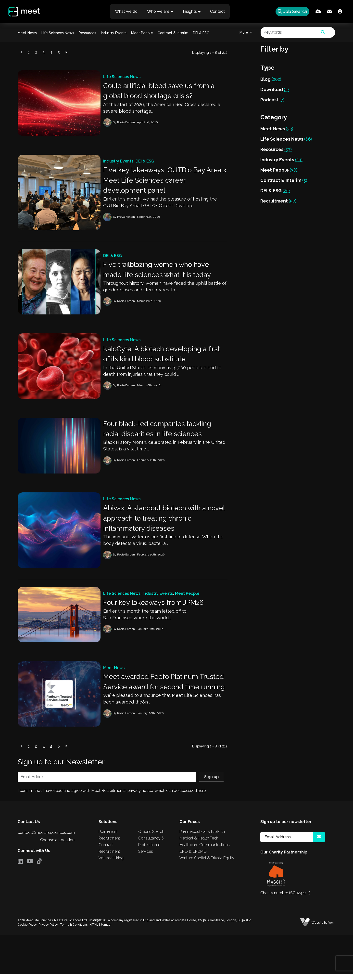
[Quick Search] (291, 11)
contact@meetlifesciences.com (46, 871)
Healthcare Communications (204, 884)
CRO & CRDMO (193, 891)
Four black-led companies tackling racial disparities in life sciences (165, 444)
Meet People (142, 33)
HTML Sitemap (99, 964)
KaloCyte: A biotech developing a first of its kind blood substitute (163, 366)
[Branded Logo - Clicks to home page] (23, 11)
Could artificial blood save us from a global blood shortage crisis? (164, 92)
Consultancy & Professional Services (151, 884)
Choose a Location (57, 879)
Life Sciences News (57, 33)
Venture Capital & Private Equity (206, 897)
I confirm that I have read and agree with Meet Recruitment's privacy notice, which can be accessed (112, 829)
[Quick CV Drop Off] (318, 11)
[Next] (66, 52)
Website (317, 962)
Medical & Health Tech (198, 877)
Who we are (158, 11)
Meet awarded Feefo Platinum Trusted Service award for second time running (164, 713)
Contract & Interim (173, 33)
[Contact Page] (329, 11)
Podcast (272, 99)
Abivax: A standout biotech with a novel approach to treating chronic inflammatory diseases (164, 538)
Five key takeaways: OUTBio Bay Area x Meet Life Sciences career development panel (163, 186)
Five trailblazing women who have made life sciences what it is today (165, 279)
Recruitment (278, 200)
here (202, 829)
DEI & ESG (201, 33)
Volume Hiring (111, 897)
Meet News (27, 33)
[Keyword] (290, 32)
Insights (190, 11)
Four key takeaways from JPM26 (161, 626)
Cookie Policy (27, 964)
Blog (270, 79)
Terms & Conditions (74, 964)
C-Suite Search (151, 871)
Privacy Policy (48, 964)
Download (274, 89)
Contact (217, 11)
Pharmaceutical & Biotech (202, 871)
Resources (87, 33)
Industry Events (113, 33)
